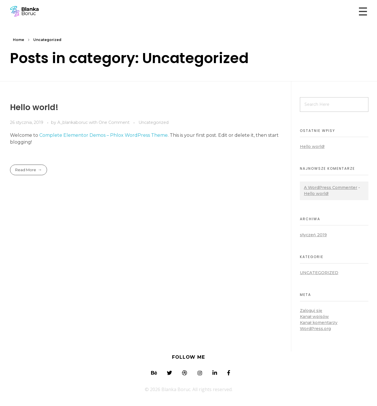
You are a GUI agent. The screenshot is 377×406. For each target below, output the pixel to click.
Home (18, 40)
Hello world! (34, 107)
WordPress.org (315, 328)
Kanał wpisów (314, 316)
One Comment (114, 122)
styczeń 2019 (313, 234)
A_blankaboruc (73, 122)
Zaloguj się (311, 310)
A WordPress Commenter (330, 187)
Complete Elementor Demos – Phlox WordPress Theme (103, 135)
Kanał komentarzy (318, 322)
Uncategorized (153, 122)
